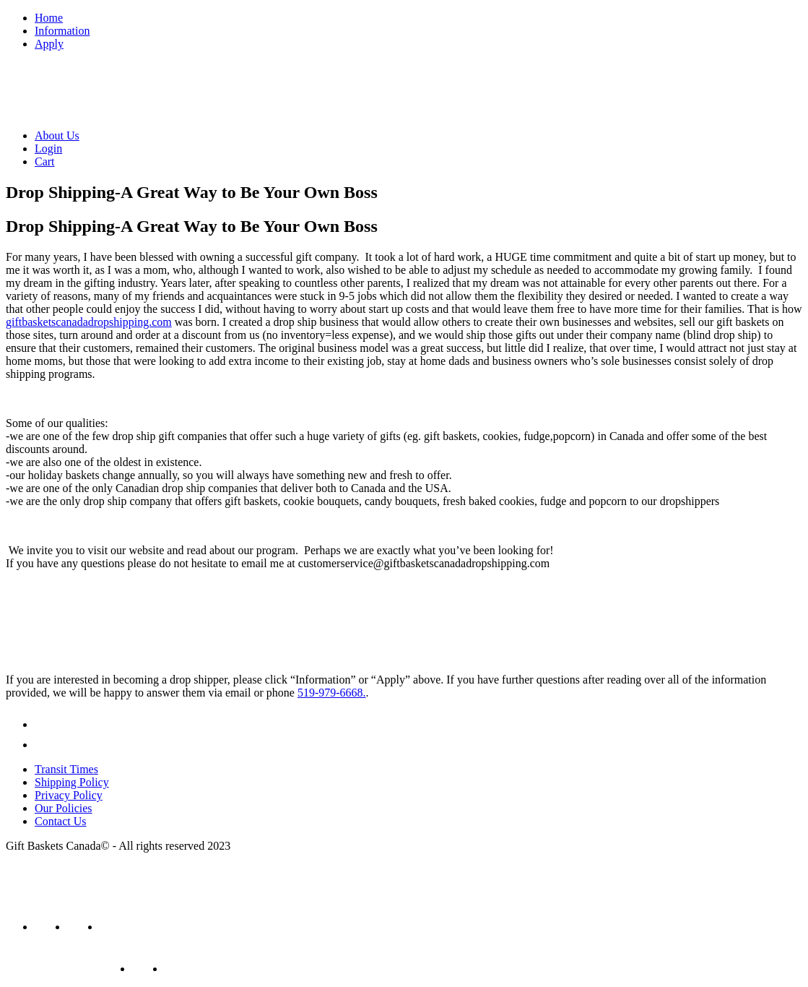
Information (62, 31)
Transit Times (66, 769)
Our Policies (63, 808)
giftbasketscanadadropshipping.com (89, 322)
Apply (49, 44)
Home (49, 18)
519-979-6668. (331, 692)
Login (48, 148)
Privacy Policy (69, 795)
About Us (57, 135)
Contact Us (61, 821)
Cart (45, 161)
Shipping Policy (72, 782)
